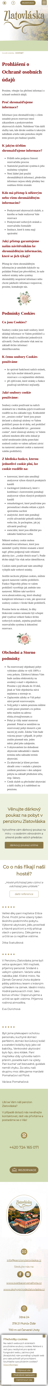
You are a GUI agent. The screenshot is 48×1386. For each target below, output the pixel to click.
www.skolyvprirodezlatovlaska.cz (24, 1289)
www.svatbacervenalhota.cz (24, 1283)
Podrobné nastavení (24, 1375)
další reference (24, 894)
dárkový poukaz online (24, 845)
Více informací (10, 1365)
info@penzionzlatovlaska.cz (24, 1260)
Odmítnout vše (24, 1380)
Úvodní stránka (8, 53)
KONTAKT (19, 53)
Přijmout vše (24, 1370)
